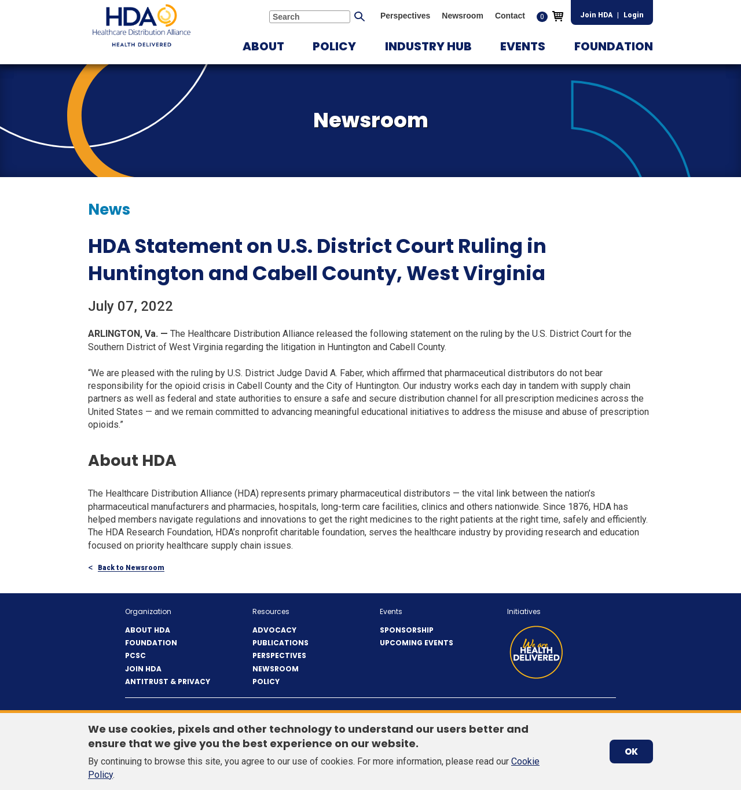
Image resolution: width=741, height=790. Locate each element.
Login (633, 15)
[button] (263, 46)
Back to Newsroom (131, 568)
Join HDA (596, 15)
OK (631, 751)
